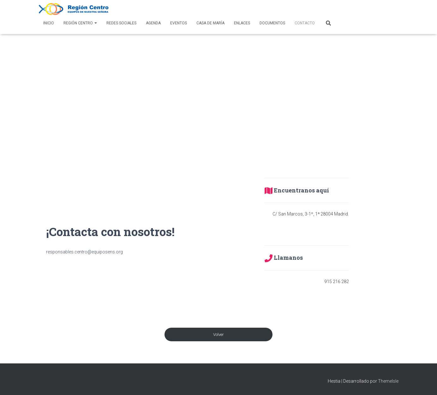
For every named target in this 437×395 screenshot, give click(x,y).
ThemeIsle (388, 381)
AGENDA (153, 23)
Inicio (48, 23)
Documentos (272, 23)
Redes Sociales (121, 23)
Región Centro (80, 23)
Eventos (178, 23)
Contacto (305, 23)
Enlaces (242, 23)
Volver (218, 334)
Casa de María (210, 23)
